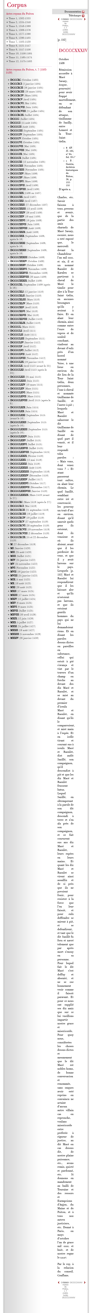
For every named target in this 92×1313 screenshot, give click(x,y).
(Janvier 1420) (20, 548)
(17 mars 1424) (22, 591)
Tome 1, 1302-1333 (19, 18)
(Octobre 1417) (28, 483)
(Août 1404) (22, 127)
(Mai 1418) (23, 506)
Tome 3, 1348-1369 (19, 26)
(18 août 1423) (20, 583)
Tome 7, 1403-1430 (19, 42)
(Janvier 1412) (25, 342)
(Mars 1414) (24, 388)
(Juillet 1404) (24, 115)
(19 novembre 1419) (30, 529)
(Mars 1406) (24, 173)
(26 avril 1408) (26, 212)
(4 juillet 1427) (21, 622)
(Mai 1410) (24, 311)
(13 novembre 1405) (27, 162)
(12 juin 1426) (22, 618)
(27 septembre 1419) (29, 522)
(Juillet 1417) (26, 479)
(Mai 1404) (23, 103)
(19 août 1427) (22, 630)
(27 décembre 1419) (23, 544)
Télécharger (75, 16)
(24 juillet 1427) (23, 626)
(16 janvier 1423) (23, 572)
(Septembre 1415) (30, 452)
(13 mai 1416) (26, 460)
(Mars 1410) (25, 299)
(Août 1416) (25, 468)
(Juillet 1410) (26, 319)
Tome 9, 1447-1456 (19, 49)
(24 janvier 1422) (22, 560)
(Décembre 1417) (30, 487)
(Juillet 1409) (26, 281)
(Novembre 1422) (22, 568)
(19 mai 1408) (25, 216)
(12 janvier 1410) (27, 292)
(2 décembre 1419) (29, 533)
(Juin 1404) (24, 107)
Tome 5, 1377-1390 (19, 34)
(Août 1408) (25, 228)
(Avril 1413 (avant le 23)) (30, 366)
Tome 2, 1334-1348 (19, 22)
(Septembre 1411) (27, 338)
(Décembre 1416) (29, 475)
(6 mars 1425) (21, 603)
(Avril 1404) (23, 99)
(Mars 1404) (24, 95)
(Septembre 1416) (30, 471)
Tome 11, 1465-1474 (20, 57)
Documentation (73, 12)
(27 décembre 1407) (29, 205)
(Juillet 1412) (24, 350)
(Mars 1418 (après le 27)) (30, 502)
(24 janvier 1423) (24, 575)
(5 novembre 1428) (25, 634)
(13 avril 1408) (26, 209)
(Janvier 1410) (25, 295)
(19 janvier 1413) (27, 362)
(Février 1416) (26, 456)
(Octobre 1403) (24, 80)
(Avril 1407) (23, 197)
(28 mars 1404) (26, 91)
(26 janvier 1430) (24, 638)
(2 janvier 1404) (25, 84)
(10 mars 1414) (26, 385)
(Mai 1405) (23, 146)
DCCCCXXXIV (68, 34)
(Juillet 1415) (25, 440)
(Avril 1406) (24, 185)
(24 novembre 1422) (24, 564)
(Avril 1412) (23, 346)
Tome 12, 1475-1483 (20, 61)
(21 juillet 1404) (27, 111)
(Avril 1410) (24, 307)
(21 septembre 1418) (29, 510)
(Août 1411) (23, 335)
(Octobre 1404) (24, 138)
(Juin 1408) (25, 224)
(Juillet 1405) (23, 158)
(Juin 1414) (24, 407)
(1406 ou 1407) (25, 193)
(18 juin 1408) (26, 220)
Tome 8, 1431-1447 (19, 46)
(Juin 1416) (25, 464)
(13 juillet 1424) (23, 599)
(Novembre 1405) (26, 166)
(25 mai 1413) (25, 377)
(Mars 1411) (22, 327)
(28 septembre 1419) (29, 525)
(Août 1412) (24, 354)
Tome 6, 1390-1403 (19, 38)
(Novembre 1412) (28, 358)
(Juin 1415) (25, 436)
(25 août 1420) (21, 552)
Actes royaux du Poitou (20, 13)
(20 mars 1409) (28, 277)
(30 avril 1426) (23, 614)
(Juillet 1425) (21, 611)
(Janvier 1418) (28, 491)
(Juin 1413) (24, 381)
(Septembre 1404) (26, 131)
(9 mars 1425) (21, 607)
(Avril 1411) (23, 331)
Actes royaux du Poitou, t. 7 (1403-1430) (65, 25)
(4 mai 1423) (20, 579)
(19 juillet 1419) (27, 514)
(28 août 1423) (21, 587)
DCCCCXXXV (76, 19)
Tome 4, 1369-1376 (19, 30)
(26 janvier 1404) (26, 88)
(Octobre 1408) (27, 257)
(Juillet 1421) (20, 556)
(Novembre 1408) (28, 269)
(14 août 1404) (23, 123)
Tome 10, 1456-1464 (20, 53)
